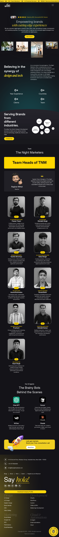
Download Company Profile (25, 492)
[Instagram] (12, 486)
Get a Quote (29, 36)
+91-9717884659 (13, 463)
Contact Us (9, 138)
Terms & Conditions (29, 534)
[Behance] (9, 486)
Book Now (31, 447)
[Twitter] (19, 486)
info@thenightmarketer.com (15, 468)
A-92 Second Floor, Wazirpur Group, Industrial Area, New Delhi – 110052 (27, 459)
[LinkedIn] (5, 486)
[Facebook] (16, 486)
